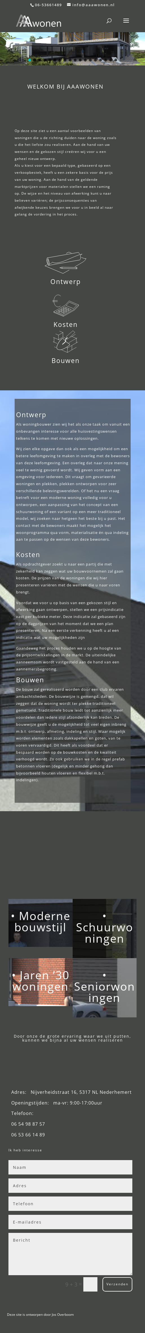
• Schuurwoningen (104, 927)
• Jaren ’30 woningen (41, 980)
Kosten (65, 324)
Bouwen (66, 360)
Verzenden (117, 1284)
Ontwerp (65, 281)
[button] (72, 48)
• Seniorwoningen (104, 986)
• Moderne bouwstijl (40, 921)
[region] (72, 48)
